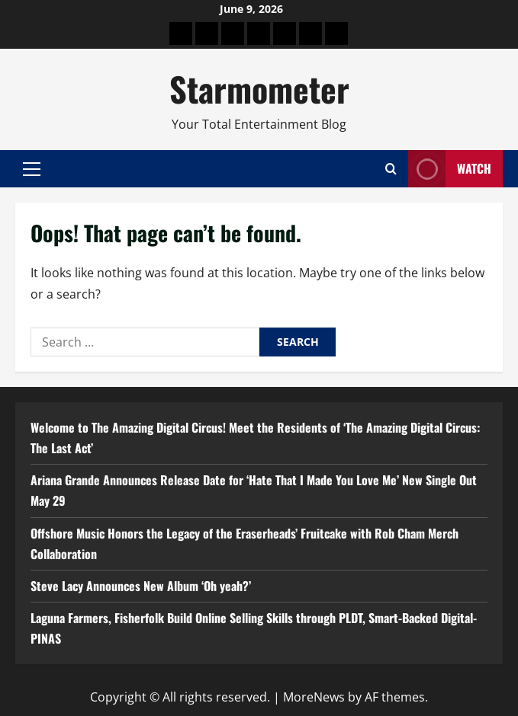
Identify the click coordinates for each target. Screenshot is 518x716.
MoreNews (314, 697)
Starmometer (259, 88)
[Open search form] (391, 169)
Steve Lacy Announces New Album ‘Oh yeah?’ (141, 586)
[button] (31, 169)
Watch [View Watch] (449, 168)
